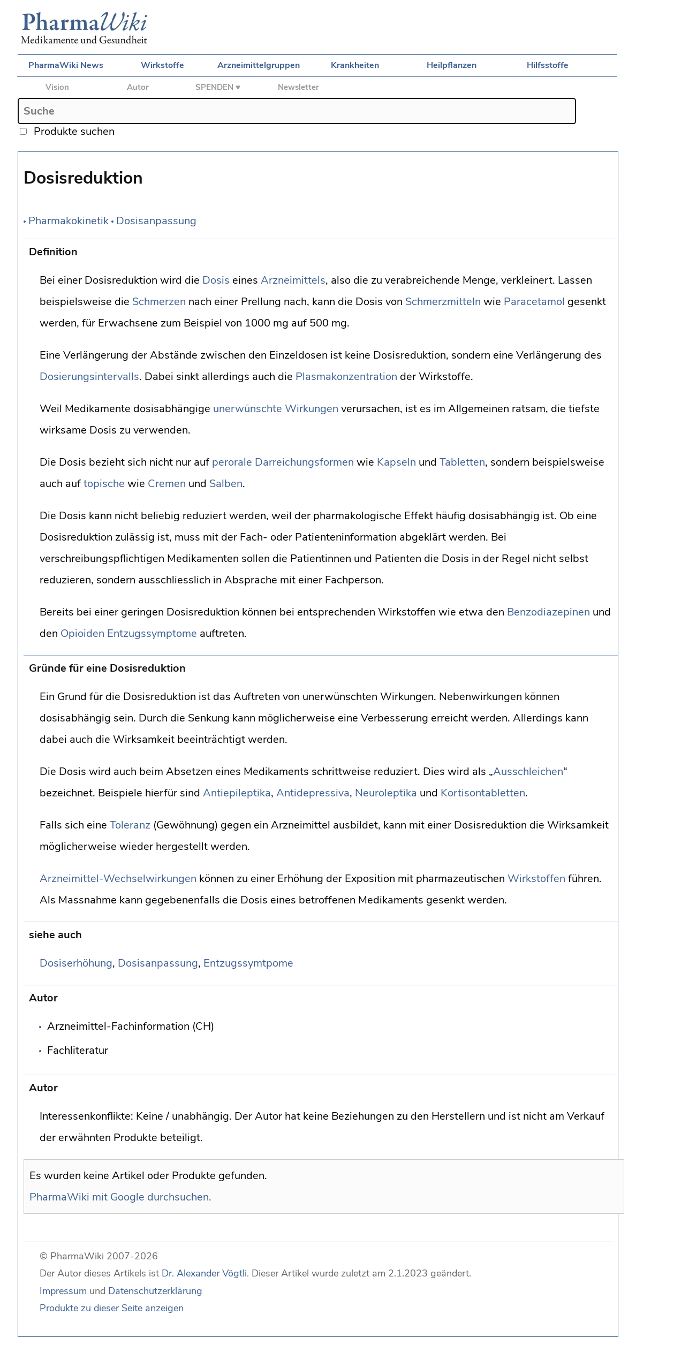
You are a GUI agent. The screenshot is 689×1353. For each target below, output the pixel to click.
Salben (226, 483)
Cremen (167, 483)
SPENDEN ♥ (217, 87)
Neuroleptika (386, 793)
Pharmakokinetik (68, 221)
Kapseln (396, 462)
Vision (57, 87)
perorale (232, 462)
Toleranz (130, 825)
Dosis (216, 280)
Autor (138, 87)
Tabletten (462, 462)
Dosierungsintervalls (89, 376)
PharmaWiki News (65, 65)
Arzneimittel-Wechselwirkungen (118, 878)
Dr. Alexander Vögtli (204, 1273)
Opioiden (82, 633)
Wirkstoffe (162, 65)
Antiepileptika (237, 793)
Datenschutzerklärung (155, 1290)
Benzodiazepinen (548, 612)
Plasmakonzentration (346, 376)
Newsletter (298, 87)
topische (104, 483)
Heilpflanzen (451, 65)
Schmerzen (159, 301)
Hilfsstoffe (548, 65)
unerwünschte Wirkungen (275, 408)
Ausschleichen (528, 771)
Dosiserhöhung (76, 963)
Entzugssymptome (152, 633)
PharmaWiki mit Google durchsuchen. (120, 1197)
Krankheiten (355, 65)
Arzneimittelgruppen (258, 65)
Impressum (63, 1290)
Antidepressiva (313, 793)
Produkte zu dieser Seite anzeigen (112, 1308)
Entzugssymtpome (248, 963)
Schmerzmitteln (443, 301)
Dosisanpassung (156, 221)
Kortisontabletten (483, 793)
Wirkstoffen (536, 878)
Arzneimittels (293, 280)
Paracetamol (534, 301)
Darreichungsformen (304, 462)
